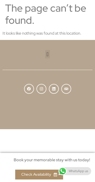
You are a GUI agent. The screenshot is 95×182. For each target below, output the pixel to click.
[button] (47, 54)
